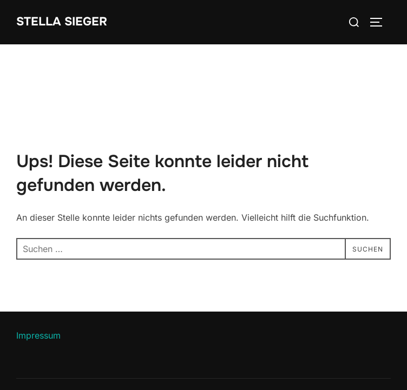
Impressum (38, 335)
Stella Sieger (62, 21)
